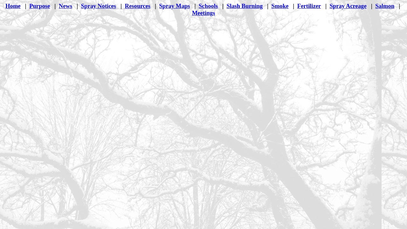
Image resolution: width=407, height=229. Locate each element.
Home (13, 6)
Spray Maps (174, 6)
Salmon (384, 6)
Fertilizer (309, 6)
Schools (208, 6)
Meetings (203, 13)
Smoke (279, 6)
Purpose (39, 6)
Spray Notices (98, 6)
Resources (137, 6)
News (65, 6)
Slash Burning (244, 6)
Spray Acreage (347, 6)
